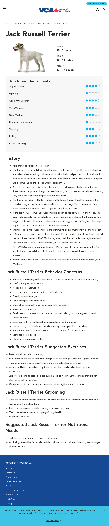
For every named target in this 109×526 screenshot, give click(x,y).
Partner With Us (12, 495)
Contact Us (10, 473)
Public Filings (11, 499)
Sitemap (9, 504)
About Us (9, 468)
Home (8, 23)
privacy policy (28, 513)
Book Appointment (96, 3)
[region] (54, 516)
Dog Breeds (43, 23)
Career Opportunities (15, 491)
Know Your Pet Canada (24, 23)
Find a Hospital (12, 477)
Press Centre (11, 486)
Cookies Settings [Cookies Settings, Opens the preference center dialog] (53, 521)
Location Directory (13, 481)
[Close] (104, 511)
